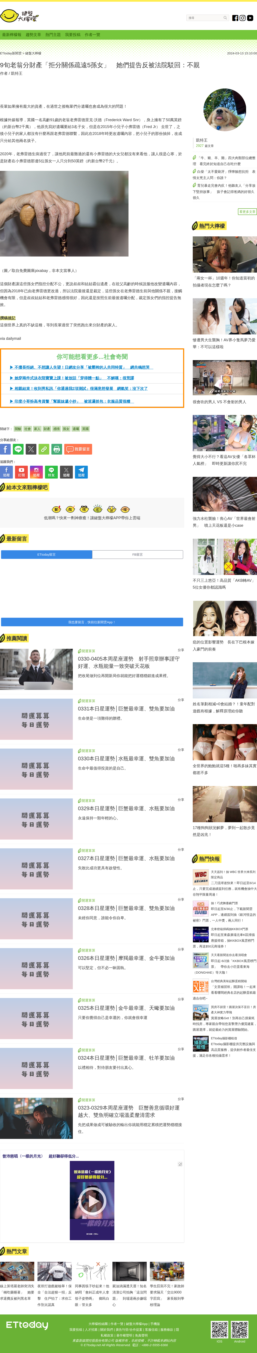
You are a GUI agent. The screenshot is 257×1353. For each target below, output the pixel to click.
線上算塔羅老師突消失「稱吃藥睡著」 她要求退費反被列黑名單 (17, 1292)
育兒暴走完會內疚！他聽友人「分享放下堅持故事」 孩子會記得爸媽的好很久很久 (224, 192)
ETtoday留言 (46, 554)
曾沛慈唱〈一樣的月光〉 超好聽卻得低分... (40, 1156)
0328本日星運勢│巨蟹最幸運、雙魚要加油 (126, 908)
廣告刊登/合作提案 (129, 1329)
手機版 (155, 1324)
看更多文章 (247, 211)
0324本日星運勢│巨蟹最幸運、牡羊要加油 (126, 1058)
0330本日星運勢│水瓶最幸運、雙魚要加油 (126, 758)
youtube (250, 18)
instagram (242, 18)
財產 (47, 429)
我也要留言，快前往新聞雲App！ (92, 622)
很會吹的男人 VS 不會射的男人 (219, 402)
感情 (56, 429)
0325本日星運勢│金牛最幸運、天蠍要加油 (126, 1008)
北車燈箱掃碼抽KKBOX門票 (229, 929)
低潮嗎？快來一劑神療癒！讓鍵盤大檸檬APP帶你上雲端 (92, 518)
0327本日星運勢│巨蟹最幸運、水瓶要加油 (126, 858)
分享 (181, 650)
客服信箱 (151, 1329)
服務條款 (166, 1329)
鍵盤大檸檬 (19, 15)
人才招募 (91, 1329)
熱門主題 (53, 35)
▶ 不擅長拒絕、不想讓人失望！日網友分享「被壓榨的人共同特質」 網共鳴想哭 (81, 367)
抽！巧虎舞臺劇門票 (224, 903)
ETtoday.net (92, 1345)
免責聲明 (141, 1335)
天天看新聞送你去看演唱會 (229, 955)
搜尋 (225, 17)
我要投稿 (73, 35)
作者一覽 (92, 35)
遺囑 (76, 429)
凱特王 (16, 73)
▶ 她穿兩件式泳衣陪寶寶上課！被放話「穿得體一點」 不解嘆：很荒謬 (72, 378)
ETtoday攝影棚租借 (224, 1038)
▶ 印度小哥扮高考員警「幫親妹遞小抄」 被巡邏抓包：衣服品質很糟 (72, 401)
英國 (85, 429)
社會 (27, 429)
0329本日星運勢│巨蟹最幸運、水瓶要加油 (126, 808)
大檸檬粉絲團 (98, 1324)
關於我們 (106, 1329)
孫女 (66, 429)
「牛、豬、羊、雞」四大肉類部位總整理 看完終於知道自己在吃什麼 (224, 161)
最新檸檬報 (11, 35)
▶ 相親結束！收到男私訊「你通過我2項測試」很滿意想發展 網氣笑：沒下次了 (79, 388)
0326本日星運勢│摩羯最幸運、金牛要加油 (126, 958)
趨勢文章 (33, 35)
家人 (37, 429)
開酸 (18, 429)
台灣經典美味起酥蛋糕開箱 (229, 981)
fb (235, 18)
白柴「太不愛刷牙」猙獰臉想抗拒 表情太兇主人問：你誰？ (224, 175)
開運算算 (88, 651)
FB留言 (137, 554)
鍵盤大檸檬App (137, 1324)
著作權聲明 (124, 1335)
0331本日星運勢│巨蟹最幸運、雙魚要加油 (126, 709)
